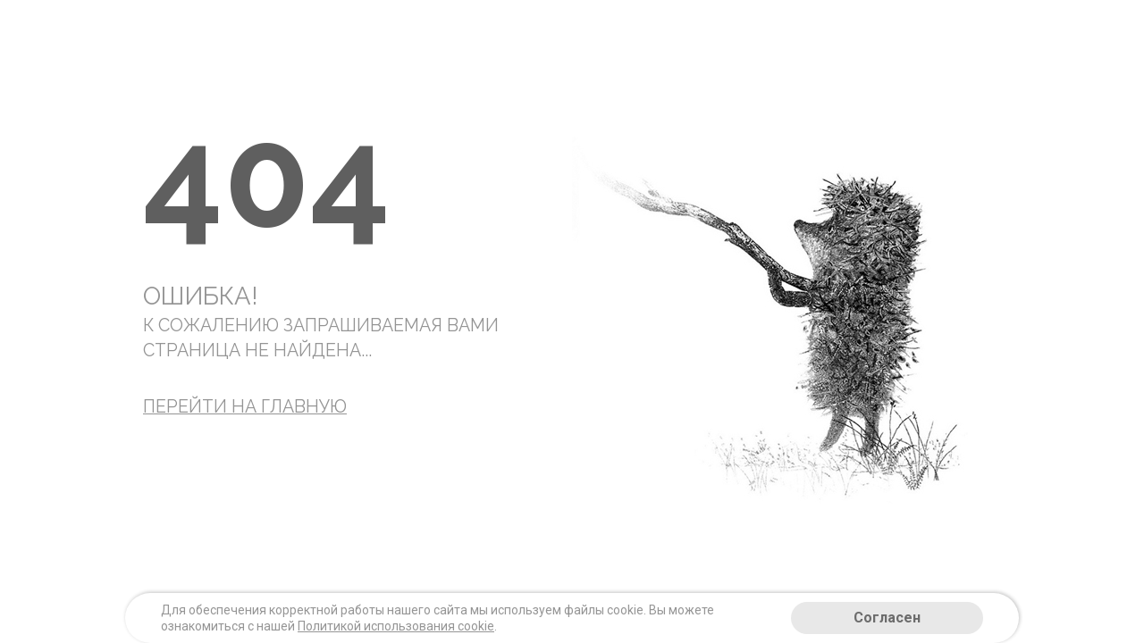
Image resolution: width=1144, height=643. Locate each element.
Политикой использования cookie (396, 626)
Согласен (887, 617)
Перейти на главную (245, 407)
